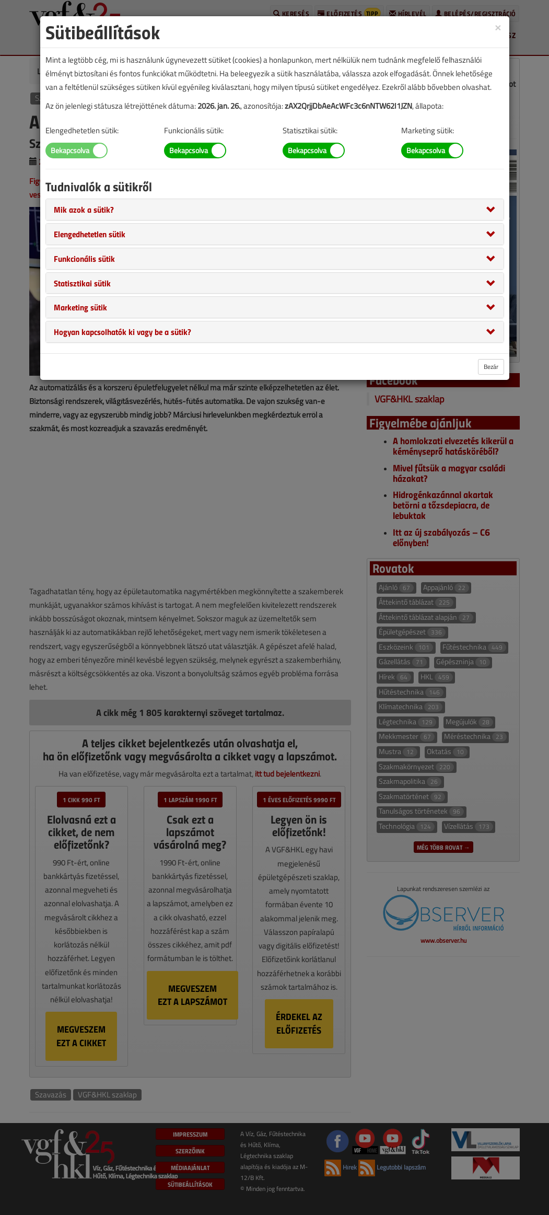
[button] (84, 209)
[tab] (275, 209)
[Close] (498, 26)
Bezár (491, 366)
